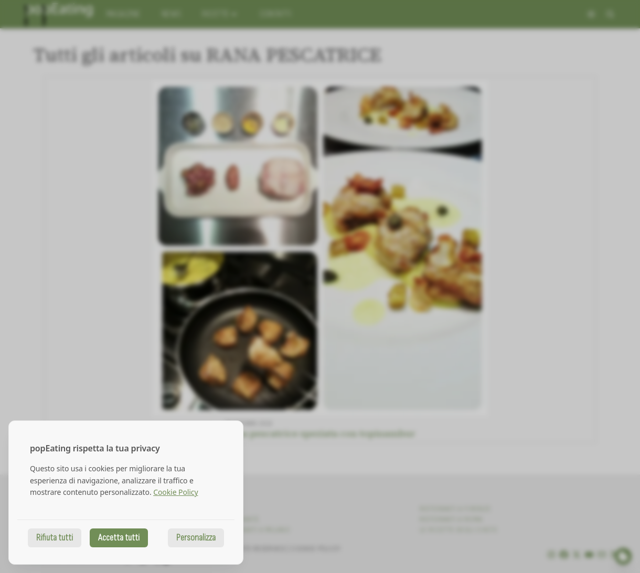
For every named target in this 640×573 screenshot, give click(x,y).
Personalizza (196, 537)
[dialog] (125, 492)
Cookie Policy (175, 492)
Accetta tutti (119, 537)
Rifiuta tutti (54, 537)
